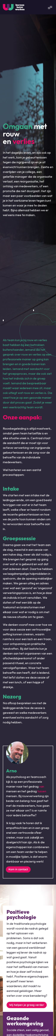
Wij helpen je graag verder (26, 1005)
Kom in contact (18, 869)
